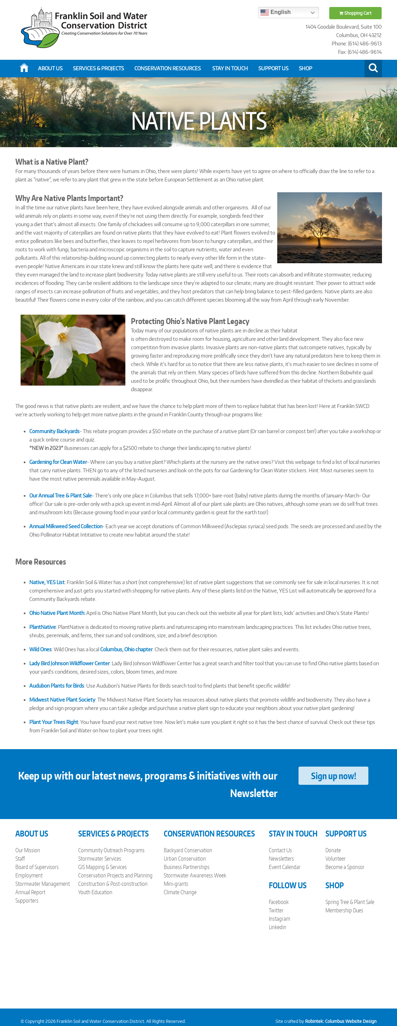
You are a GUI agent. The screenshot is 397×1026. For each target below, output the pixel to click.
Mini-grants (176, 883)
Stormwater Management (42, 883)
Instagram (279, 918)
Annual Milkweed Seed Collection (65, 526)
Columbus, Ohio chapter (126, 649)
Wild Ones (40, 649)
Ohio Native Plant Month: (57, 613)
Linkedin (277, 927)
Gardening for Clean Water (58, 462)
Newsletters (281, 858)
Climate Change (180, 892)
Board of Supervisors (37, 866)
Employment (29, 875)
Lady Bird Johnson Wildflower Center (69, 663)
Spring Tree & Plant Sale (349, 901)
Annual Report (30, 892)
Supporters (26, 900)
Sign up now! (333, 775)
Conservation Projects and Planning (115, 875)
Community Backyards (54, 431)
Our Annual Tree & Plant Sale (60, 495)
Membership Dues (344, 910)
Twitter (276, 910)
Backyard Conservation (188, 850)
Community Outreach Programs (111, 850)
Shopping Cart (355, 13)
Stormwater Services (99, 858)
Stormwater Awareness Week (195, 875)
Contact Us (280, 850)
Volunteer (335, 858)
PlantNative (42, 627)
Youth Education (95, 892)
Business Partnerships (186, 866)
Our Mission (27, 850)
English (275, 12)
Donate (333, 850)
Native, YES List (47, 582)
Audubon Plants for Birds (56, 686)
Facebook (279, 901)
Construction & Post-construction (113, 883)
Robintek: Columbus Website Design (340, 1021)
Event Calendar (285, 866)
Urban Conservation (185, 858)
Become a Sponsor (345, 866)
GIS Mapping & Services (102, 866)
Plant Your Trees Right (53, 722)
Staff (20, 858)
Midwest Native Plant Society (62, 700)
